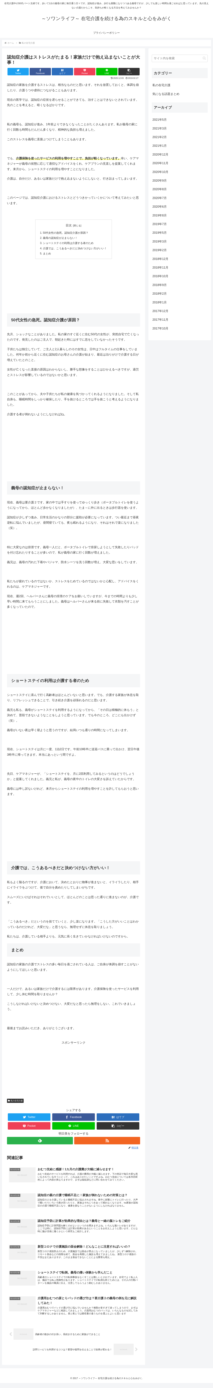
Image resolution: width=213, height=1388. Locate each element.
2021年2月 (159, 137)
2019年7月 (159, 224)
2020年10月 (160, 172)
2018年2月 (159, 293)
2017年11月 (160, 319)
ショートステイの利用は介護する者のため (68, 243)
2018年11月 (160, 267)
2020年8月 (159, 189)
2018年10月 (160, 276)
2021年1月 (159, 145)
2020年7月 (159, 198)
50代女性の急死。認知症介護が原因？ (66, 232)
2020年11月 (160, 163)
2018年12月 (160, 259)
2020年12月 (160, 154)
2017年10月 (160, 328)
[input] (180, 58)
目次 (69, 225)
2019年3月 (159, 241)
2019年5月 (159, 232)
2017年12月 (160, 311)
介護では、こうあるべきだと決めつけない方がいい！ (75, 248)
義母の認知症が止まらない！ (60, 238)
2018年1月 (159, 302)
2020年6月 (159, 206)
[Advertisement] (73, 287)
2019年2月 (159, 250)
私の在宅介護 (15, 1101)
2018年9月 (159, 285)
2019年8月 (159, 215)
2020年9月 (159, 180)
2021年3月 (159, 128)
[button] (129, 71)
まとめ (47, 254)
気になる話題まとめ (165, 94)
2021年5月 (159, 119)
